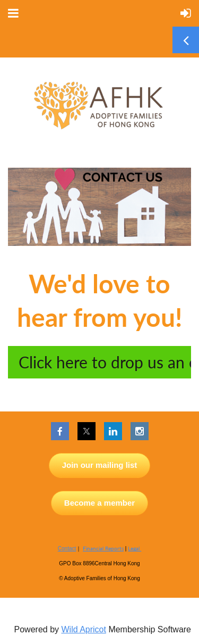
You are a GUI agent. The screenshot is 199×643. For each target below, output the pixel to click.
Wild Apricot (83, 629)
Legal (134, 548)
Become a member (99, 502)
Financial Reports (103, 548)
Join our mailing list (99, 464)
